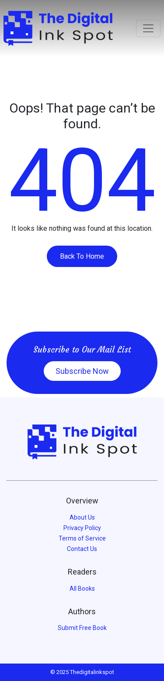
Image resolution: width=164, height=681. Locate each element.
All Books (82, 588)
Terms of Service (82, 538)
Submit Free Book (82, 627)
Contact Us (82, 548)
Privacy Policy (82, 527)
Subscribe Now (82, 371)
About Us (82, 517)
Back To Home (82, 256)
